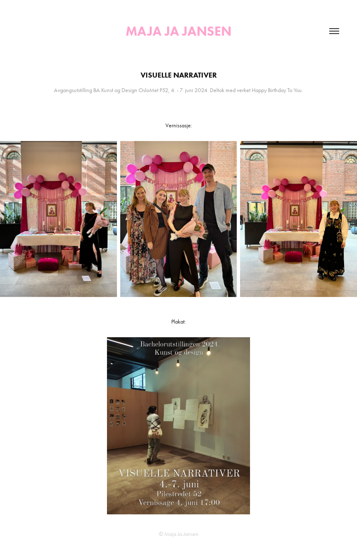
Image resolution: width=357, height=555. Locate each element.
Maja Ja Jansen (178, 31)
